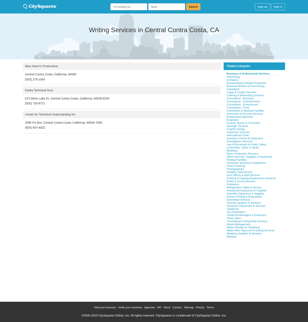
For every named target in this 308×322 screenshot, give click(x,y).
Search (193, 6)
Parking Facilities (237, 159)
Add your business (105, 307)
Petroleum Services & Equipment (246, 162)
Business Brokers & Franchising (245, 86)
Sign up (262, 6)
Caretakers (233, 89)
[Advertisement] (254, 269)
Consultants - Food (238, 107)
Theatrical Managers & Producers (246, 215)
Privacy (200, 307)
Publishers (233, 184)
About (166, 307)
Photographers (235, 169)
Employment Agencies (240, 116)
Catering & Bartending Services (245, 95)
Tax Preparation (236, 212)
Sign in (278, 6)
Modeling (232, 150)
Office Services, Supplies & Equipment (249, 156)
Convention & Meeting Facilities (245, 110)
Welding (231, 236)
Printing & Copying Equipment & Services (251, 178)
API (159, 307)
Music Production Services (242, 153)
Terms (210, 307)
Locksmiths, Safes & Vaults (243, 147)
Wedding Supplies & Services (244, 233)
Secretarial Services (238, 199)
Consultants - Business (240, 98)
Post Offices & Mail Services (243, 175)
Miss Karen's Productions (41, 66)
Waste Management (238, 224)
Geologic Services (237, 126)
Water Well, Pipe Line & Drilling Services (250, 230)
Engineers (233, 119)
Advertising (233, 76)
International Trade (238, 135)
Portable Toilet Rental (239, 172)
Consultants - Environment (242, 104)
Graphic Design (236, 129)
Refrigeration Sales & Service (244, 187)
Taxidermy (233, 208)
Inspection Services (238, 132)
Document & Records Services (245, 113)
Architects (232, 79)
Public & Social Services (241, 181)
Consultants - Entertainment (243, 101)
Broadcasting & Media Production (246, 83)
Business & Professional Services (248, 73)
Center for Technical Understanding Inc (50, 114)
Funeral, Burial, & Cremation (243, 122)
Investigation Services (240, 141)
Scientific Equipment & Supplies (245, 193)
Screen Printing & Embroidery (244, 196)
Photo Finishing (236, 165)
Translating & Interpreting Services (247, 221)
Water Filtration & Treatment (243, 227)
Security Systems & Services (244, 202)
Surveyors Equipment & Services (246, 205)
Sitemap (189, 307)
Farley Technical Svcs (39, 90)
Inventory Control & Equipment (245, 138)
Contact (177, 307)
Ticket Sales (234, 218)
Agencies (149, 307)
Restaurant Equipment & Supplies (247, 190)
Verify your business (130, 307)
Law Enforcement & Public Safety (246, 144)
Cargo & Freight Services (241, 92)
